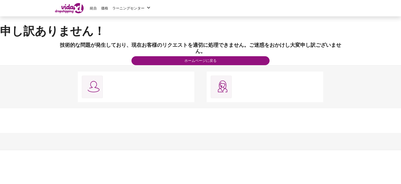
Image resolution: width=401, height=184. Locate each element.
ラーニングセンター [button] (132, 8)
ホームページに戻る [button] (200, 61)
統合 (93, 8)
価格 (104, 8)
